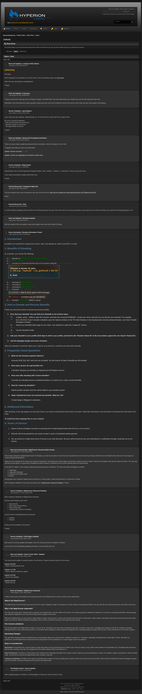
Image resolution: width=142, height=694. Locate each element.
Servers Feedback (15, 111)
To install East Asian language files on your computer (24, 419)
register (131, 9)
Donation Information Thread (32, 232)
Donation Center (23, 341)
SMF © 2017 (70, 683)
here (43, 336)
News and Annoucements (19, 450)
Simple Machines (78, 683)
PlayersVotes (26, 165)
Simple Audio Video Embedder (72, 685)
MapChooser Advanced (32, 590)
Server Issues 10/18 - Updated (34, 554)
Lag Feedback (26, 111)
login (125, 9)
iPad (24, 204)
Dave (20, 400)
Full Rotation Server (17, 668)
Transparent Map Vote (30, 186)
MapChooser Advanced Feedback (52, 483)
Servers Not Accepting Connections (34, 138)
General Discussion (15, 186)
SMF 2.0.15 (64, 683)
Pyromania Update (28, 218)
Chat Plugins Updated (31, 536)
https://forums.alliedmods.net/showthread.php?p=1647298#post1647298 (73, 192)
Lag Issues (26, 93)
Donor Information (15, 232)
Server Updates (30, 668)
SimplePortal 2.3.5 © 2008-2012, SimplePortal (71, 687)
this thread (60, 78)
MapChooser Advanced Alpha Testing (41, 450)
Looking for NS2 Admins (30, 64)
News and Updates (15, 64)
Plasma (27, 400)
